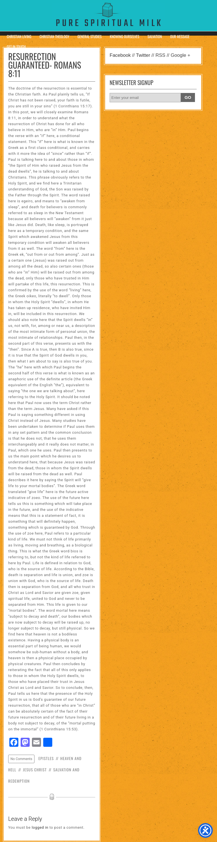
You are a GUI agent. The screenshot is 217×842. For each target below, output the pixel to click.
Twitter (143, 55)
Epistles (46, 758)
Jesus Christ (35, 769)
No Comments (21, 759)
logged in (40, 827)
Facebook (120, 55)
